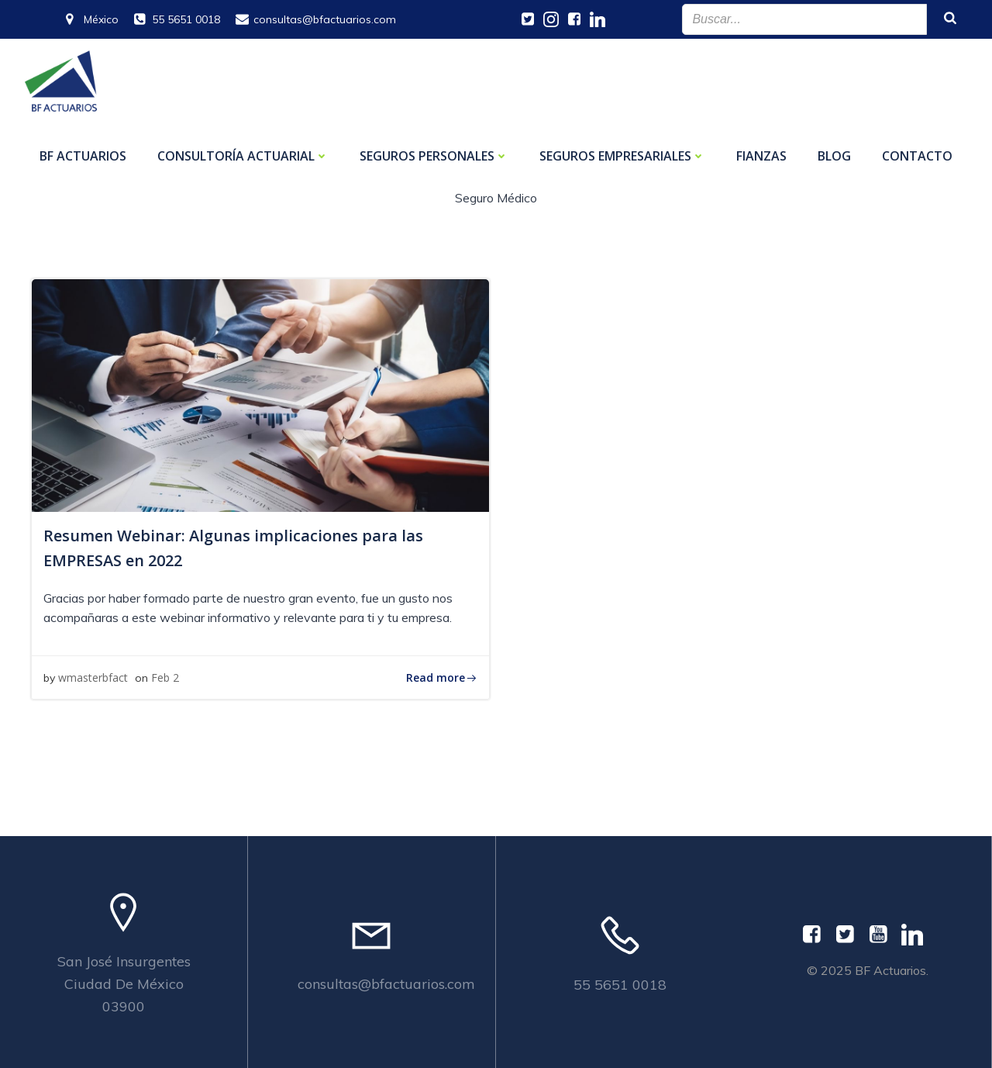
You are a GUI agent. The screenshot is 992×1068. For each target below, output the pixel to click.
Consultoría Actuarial (243, 155)
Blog (834, 155)
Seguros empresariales (622, 155)
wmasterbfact (93, 677)
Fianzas (761, 155)
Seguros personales (434, 155)
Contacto (917, 155)
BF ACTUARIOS (83, 155)
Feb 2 (165, 677)
